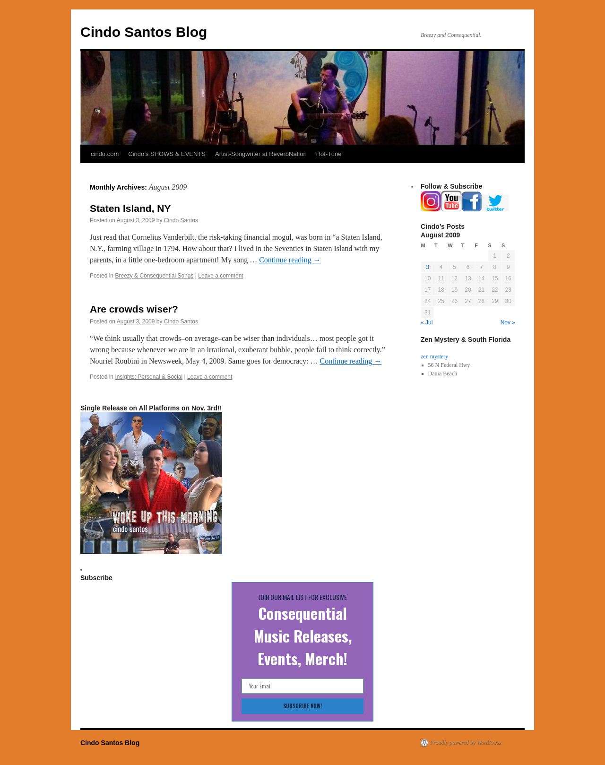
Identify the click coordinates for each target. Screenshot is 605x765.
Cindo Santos (181, 220)
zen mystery (434, 356)
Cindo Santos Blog (143, 32)
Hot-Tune (329, 153)
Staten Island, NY (130, 208)
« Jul (426, 322)
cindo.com (105, 153)
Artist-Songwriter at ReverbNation (261, 153)
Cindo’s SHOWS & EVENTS (167, 153)
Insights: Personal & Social (148, 377)
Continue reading (290, 260)
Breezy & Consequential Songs (154, 275)
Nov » (508, 322)
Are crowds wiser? (134, 309)
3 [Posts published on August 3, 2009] (427, 267)
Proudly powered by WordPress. (466, 742)
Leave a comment (220, 275)
